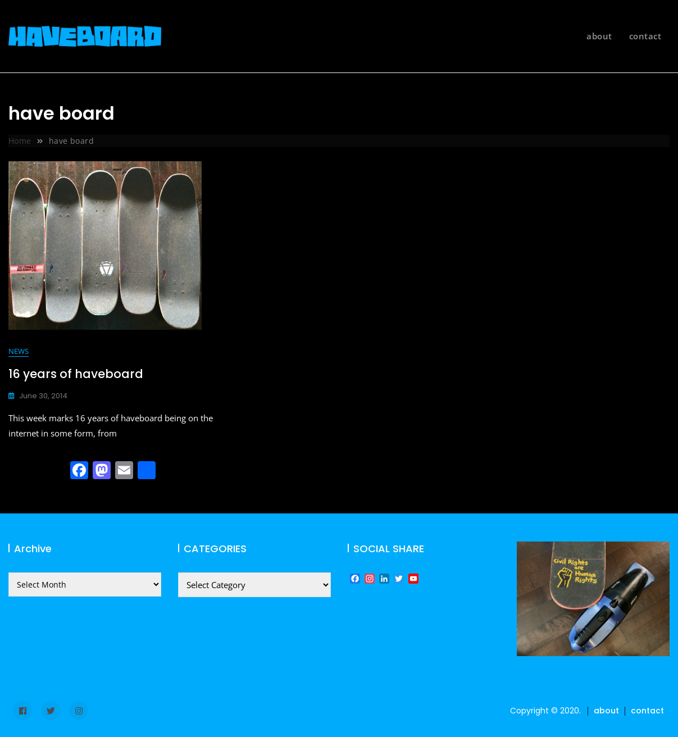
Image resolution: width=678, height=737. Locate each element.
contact (645, 36)
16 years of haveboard (75, 374)
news (18, 351)
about (599, 36)
